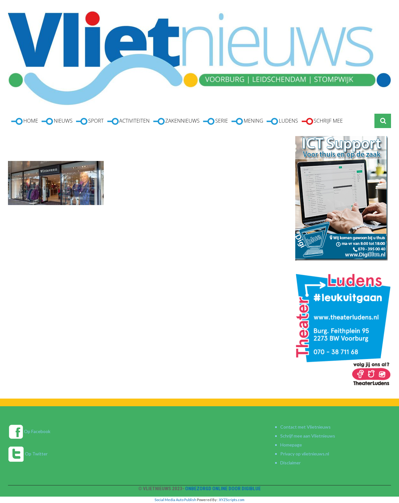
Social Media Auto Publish (175, 500)
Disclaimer (290, 462)
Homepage (291, 444)
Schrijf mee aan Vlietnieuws (307, 435)
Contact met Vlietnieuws (305, 427)
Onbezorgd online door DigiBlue (223, 489)
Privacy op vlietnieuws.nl (304, 453)
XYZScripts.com (232, 500)
